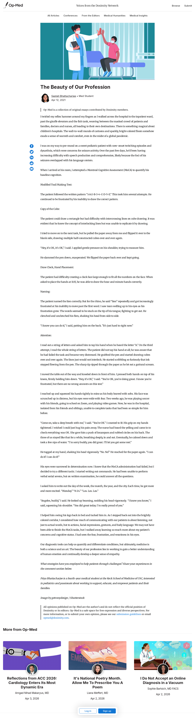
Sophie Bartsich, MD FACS (162, 688)
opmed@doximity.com (56, 617)
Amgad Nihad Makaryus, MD (32, 692)
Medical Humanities (114, 15)
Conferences (71, 15)
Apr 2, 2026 (87, 698)
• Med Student (85, 96)
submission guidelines (128, 614)
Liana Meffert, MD (97, 692)
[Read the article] (32, 655)
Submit (188, 6)
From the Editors (91, 15)
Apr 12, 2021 (58, 99)
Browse (176, 6)
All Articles (53, 15)
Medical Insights (138, 15)
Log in (88, 710)
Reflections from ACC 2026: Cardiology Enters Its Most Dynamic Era (32, 682)
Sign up (107, 710)
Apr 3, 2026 (21, 698)
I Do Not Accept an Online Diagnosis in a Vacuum (163, 680)
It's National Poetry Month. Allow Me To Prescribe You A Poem (97, 682)
